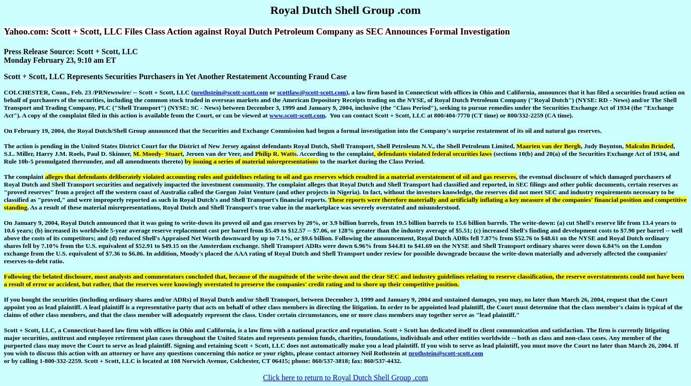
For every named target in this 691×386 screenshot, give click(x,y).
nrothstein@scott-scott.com (230, 92)
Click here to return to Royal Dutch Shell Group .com (345, 378)
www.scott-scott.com (297, 115)
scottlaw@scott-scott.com (311, 92)
